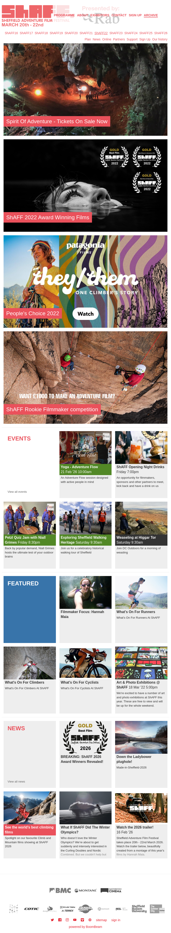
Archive (151, 15)
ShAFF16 (11, 33)
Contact (119, 15)
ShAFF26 (160, 33)
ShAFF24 (131, 33)
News (96, 39)
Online (106, 39)
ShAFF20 (71, 33)
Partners (119, 39)
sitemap (101, 920)
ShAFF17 (26, 33)
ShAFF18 (41, 33)
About (82, 15)
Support (132, 39)
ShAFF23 (115, 33)
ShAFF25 (146, 33)
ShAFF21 (86, 33)
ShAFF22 (101, 33)
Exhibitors (99, 15)
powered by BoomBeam (85, 927)
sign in (115, 920)
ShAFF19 (56, 33)
